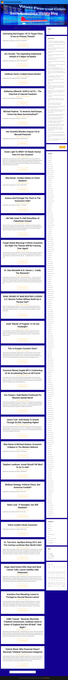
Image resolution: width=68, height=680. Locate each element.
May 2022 (50, 257)
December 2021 (51, 267)
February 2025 (50, 190)
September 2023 (51, 225)
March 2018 (50, 358)
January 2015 (50, 434)
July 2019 (49, 325)
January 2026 (50, 168)
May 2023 (50, 233)
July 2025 (49, 180)
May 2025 (50, 184)
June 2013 (50, 472)
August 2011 (50, 515)
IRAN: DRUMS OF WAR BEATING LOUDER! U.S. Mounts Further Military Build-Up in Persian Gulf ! (22, 299)
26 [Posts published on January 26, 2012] (56, 580)
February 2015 (50, 432)
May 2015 (50, 426)
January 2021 (50, 289)
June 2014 (50, 448)
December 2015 (51, 412)
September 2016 (51, 394)
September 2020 (51, 297)
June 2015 (50, 424)
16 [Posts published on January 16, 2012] (49, 577)
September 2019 (51, 321)
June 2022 (50, 255)
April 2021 (50, 283)
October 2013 (50, 464)
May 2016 (50, 402)
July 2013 (49, 470)
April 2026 (50, 162)
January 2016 (50, 410)
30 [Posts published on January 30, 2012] (49, 583)
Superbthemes (47, 678)
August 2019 (50, 323)
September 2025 (51, 176)
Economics (50, 526)
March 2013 (50, 478)
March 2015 (50, 430)
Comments (51, 555)
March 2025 (50, 188)
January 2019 (50, 337)
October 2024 (50, 198)
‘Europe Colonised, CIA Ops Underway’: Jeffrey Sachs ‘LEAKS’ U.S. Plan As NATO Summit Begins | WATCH (56, 111)
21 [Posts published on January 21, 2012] (61, 577)
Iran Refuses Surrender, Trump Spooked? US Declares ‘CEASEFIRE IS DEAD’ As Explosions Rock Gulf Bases (56, 87)
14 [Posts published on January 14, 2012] (61, 575)
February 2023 (50, 239)
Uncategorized (50, 542)
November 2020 (51, 293)
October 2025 (50, 174)
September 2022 (51, 249)
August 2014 (50, 444)
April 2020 (50, 307)
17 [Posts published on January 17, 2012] (51, 577)
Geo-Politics (50, 530)
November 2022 (51, 245)
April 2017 (50, 380)
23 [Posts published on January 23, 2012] (49, 580)
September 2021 (51, 273)
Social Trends (50, 540)
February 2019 (50, 335)
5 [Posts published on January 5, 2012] (56, 572)
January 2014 (50, 458)
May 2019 (50, 329)
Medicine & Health (51, 534)
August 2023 (50, 227)
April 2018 (50, 356)
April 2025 (50, 186)
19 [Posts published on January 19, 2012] (56, 577)
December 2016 (51, 388)
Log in (49, 551)
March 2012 (50, 503)
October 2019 (50, 319)
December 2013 (51, 460)
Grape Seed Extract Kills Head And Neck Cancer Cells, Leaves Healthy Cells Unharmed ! (22, 570)
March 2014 (50, 454)
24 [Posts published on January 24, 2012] (51, 580)
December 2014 (51, 436)
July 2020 (49, 301)
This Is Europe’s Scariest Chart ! (22, 348)
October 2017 (50, 368)
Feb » (64, 586)
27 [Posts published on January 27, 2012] (59, 580)
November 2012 (51, 486)
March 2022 (50, 261)
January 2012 (50, 507)
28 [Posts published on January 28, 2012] (61, 580)
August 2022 (50, 251)
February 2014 (50, 456)
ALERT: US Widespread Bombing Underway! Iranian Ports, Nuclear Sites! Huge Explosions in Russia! (56, 135)
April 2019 (50, 331)
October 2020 (50, 295)
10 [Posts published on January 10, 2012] (51, 575)
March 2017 (50, 382)
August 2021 (50, 275)
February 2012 (50, 505)
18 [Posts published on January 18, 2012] (54, 577)
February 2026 (50, 166)
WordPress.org (50, 557)
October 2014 (50, 440)
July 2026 (49, 156)
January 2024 (50, 217)
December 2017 (51, 364)
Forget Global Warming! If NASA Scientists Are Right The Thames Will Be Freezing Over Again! (23, 246)
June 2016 (50, 400)
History (49, 532)
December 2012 (51, 484)
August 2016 (50, 396)
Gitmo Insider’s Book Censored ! (23, 525)
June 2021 (50, 279)
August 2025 (50, 178)
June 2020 (50, 303)
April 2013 (50, 476)
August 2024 (50, 202)
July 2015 (49, 422)
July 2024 (49, 204)
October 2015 (50, 416)
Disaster (49, 524)
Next (33, 672)
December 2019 (51, 315)
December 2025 (51, 170)
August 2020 (50, 299)
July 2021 (49, 277)
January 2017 (50, 386)
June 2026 (50, 158)
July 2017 (49, 374)
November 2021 (51, 269)
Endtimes (49, 528)
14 (29, 672)
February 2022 (50, 263)
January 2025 (50, 192)
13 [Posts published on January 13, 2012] (59, 575)
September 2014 (51, 442)
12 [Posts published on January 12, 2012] (56, 575)
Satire (49, 536)
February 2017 (50, 384)
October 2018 (50, 343)
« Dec (50, 586)
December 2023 (51, 219)
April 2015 (50, 428)
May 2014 (50, 450)
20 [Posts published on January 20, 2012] (59, 577)
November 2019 (51, 317)
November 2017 (51, 366)
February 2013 (50, 480)
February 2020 (50, 311)
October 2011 (50, 511)
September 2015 (51, 418)
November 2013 (51, 462)
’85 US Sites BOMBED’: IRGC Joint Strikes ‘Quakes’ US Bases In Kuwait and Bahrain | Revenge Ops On (55, 129)
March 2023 (50, 237)
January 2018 (50, 362)
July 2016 (49, 398)
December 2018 (51, 339)
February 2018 (50, 360)
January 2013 (50, 482)
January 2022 (50, 265)
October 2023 (50, 223)
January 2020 (50, 313)
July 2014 (49, 446)
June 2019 (50, 327)
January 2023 (50, 241)
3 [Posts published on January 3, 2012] (51, 572)
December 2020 (51, 291)
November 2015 (51, 414)
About (66, 2)
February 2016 (50, 408)
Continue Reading (22, 45)
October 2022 (50, 247)
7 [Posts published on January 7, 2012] (61, 572)
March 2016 (50, 406)
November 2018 (51, 341)
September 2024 (51, 200)
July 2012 (49, 495)
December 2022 (51, 243)
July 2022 (49, 253)
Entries (50, 553)
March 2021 (50, 285)
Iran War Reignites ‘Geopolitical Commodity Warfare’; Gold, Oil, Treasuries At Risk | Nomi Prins (56, 100)
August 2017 (50, 372)
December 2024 (51, 194)
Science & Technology (52, 538)
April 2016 (50, 404)
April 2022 (50, 259)
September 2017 (51, 370)
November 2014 (51, 438)
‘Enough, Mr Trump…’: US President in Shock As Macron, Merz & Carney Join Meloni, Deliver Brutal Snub (56, 92)
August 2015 (50, 420)
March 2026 (50, 164)
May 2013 (50, 474)
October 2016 (50, 392)
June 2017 (50, 376)
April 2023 (50, 235)
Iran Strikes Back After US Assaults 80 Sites (56, 132)
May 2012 (50, 499)
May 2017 (50, 378)
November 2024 (51, 196)
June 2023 (50, 231)
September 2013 (51, 466)
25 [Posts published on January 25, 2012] (54, 580)
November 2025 (51, 172)
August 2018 (50, 347)
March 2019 (50, 333)
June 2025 (50, 182)
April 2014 (50, 452)
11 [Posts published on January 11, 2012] (54, 575)
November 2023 (51, 221)
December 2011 (51, 509)
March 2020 (50, 309)
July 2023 (49, 229)
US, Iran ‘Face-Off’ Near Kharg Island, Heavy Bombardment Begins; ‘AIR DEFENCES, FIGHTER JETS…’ (56, 72)
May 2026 (50, 160)
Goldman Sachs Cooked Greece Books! (23, 74)
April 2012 (50, 501)
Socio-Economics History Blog (12, 2)
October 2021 (50, 271)
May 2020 (50, 305)
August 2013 (50, 468)
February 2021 (50, 287)
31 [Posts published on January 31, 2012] (51, 583)
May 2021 (50, 281)
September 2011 (51, 513)
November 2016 (51, 390)
